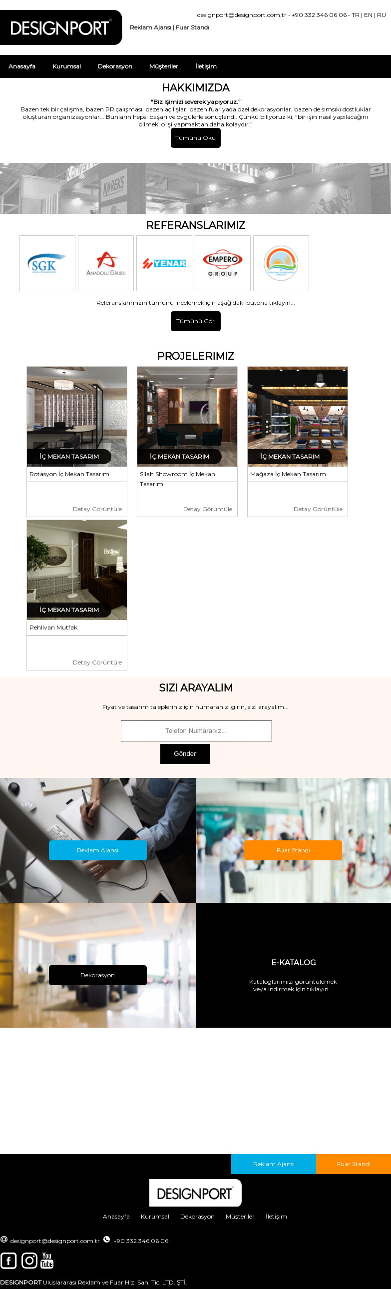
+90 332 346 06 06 (319, 14)
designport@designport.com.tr (242, 14)
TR (356, 14)
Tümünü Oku (195, 137)
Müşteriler (163, 66)
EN (368, 14)
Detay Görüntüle (97, 509)
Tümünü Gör (195, 321)
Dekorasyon (115, 66)
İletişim (206, 66)
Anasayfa (21, 66)
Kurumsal (66, 66)
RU (381, 14)
